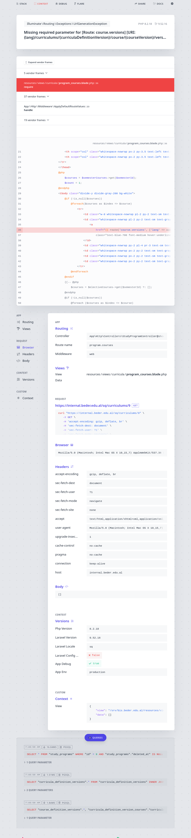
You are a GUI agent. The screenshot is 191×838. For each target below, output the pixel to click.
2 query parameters (38, 790)
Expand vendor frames (39, 62)
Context (22, 372)
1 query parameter (38, 762)
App (19, 315)
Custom (22, 391)
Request (22, 340)
